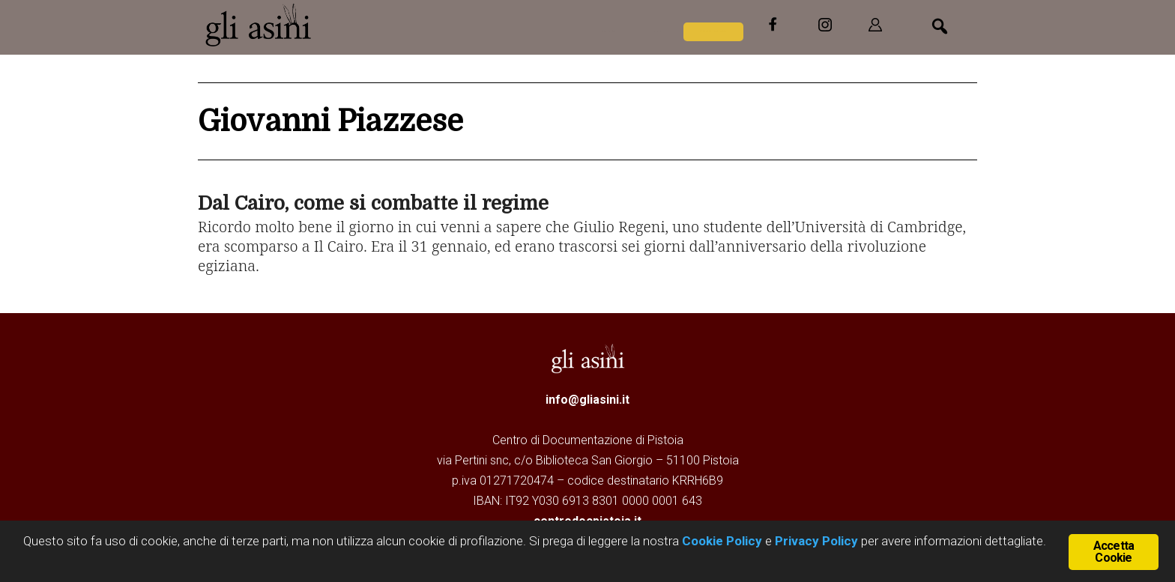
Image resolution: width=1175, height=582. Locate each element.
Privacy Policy (816, 543)
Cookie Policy (720, 543)
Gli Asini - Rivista (258, 24)
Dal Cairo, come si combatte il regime (373, 203)
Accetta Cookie (1113, 552)
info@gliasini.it (587, 399)
